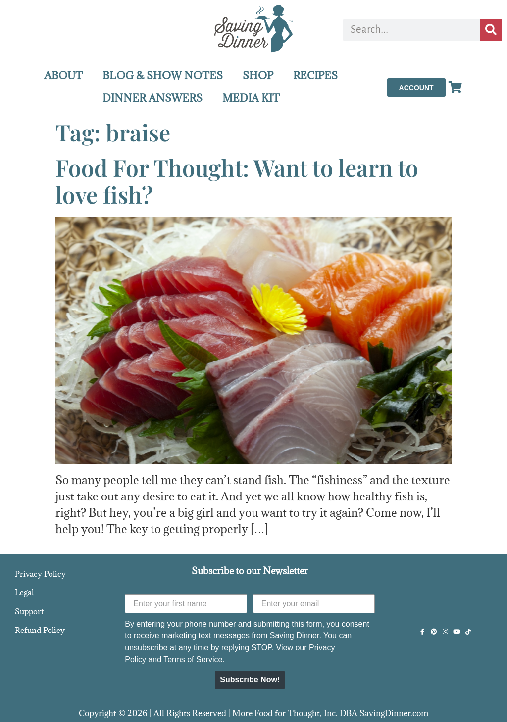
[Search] (491, 30)
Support (29, 611)
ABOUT (63, 75)
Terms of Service (192, 659)
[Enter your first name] (186, 603)
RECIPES (315, 75)
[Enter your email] (314, 603)
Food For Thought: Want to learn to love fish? (236, 181)
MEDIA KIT (251, 98)
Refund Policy (40, 630)
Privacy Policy (40, 574)
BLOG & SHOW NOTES (162, 75)
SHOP (258, 75)
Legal (24, 592)
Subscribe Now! (250, 680)
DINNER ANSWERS (152, 98)
